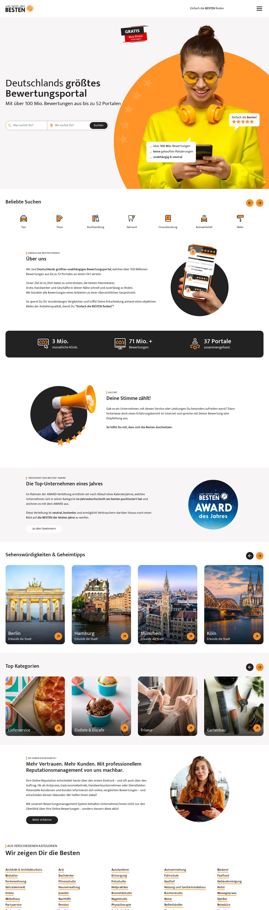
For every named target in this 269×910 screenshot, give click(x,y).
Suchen (98, 125)
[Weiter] (260, 203)
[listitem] (23, 870)
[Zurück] (250, 203)
